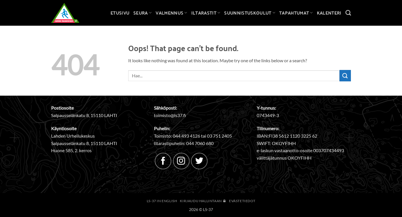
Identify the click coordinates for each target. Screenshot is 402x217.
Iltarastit (205, 13)
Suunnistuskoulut (249, 13)
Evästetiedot (242, 201)
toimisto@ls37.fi (170, 115)
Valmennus (171, 13)
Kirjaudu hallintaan (203, 201)
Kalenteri (329, 13)
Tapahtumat (296, 13)
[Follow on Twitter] (199, 161)
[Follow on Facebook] (163, 161)
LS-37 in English (162, 201)
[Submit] (345, 75)
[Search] (348, 13)
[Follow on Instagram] (181, 161)
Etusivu (119, 13)
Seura (142, 13)
